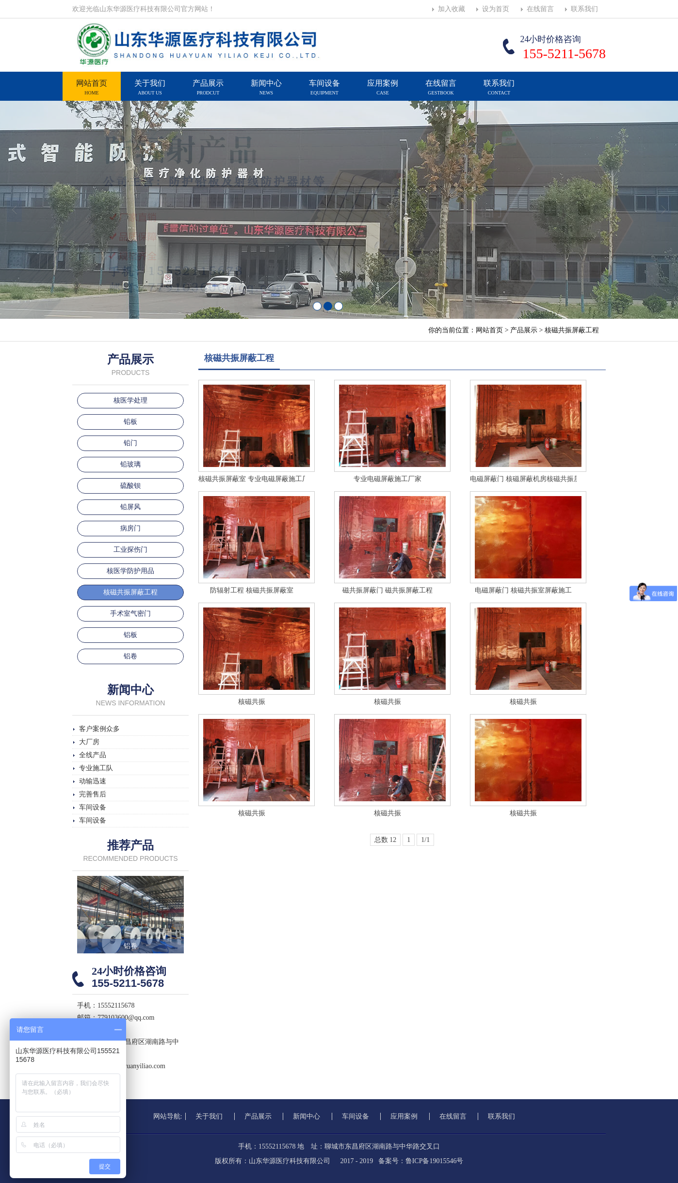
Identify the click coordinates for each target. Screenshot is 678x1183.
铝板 (130, 634)
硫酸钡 (130, 485)
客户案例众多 (99, 728)
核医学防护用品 (130, 571)
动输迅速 (92, 781)
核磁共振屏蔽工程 (572, 330)
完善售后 (92, 794)
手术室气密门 (130, 613)
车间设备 (324, 92)
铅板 (130, 421)
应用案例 (382, 92)
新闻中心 (266, 92)
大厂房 (89, 742)
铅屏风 (130, 507)
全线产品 (92, 755)
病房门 (130, 528)
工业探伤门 (130, 549)
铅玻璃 (130, 464)
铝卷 (130, 656)
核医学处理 (130, 400)
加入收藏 (451, 9)
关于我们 (149, 92)
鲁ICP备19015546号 (434, 1161)
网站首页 (91, 92)
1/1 (425, 839)
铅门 (130, 443)
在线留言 (540, 9)
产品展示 (208, 92)
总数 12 (385, 839)
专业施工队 (96, 768)
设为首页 (495, 9)
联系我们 (584, 9)
